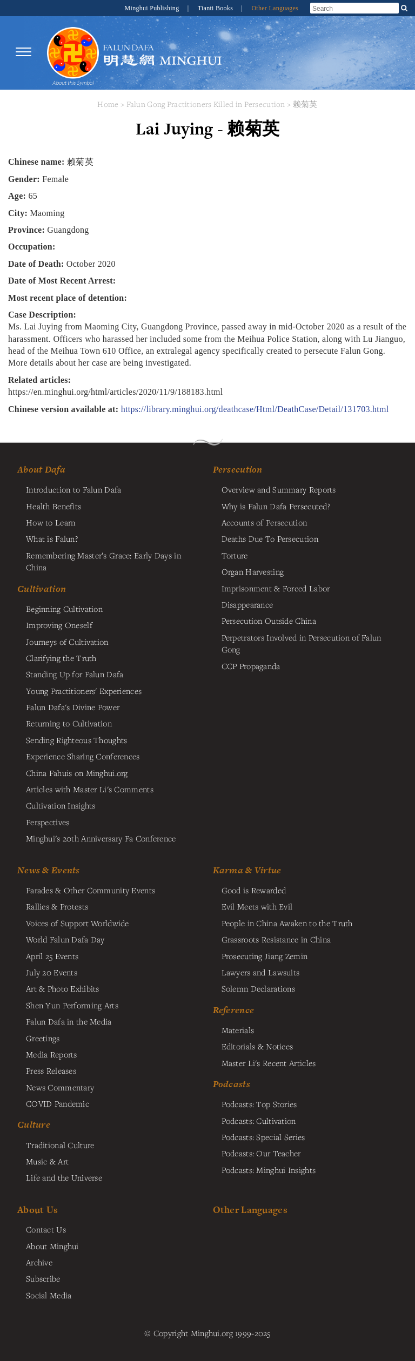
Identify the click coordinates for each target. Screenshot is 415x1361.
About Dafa (41, 469)
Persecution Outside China (269, 620)
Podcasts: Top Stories (259, 1104)
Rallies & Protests (57, 906)
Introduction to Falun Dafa (74, 489)
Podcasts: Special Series (263, 1136)
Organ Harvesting (253, 571)
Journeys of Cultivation (67, 641)
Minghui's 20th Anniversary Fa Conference (101, 838)
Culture (33, 1124)
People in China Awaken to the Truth (287, 923)
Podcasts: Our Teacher (261, 1153)
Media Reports (51, 1054)
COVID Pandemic (57, 1103)
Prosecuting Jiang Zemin (265, 956)
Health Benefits (53, 506)
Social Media (48, 1295)
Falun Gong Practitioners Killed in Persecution (206, 104)
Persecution (238, 469)
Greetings (43, 1038)
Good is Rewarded (254, 890)
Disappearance (247, 604)
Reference (234, 1009)
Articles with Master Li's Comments (89, 789)
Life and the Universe (64, 1177)
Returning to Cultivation (69, 723)
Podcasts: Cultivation (259, 1120)
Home (107, 104)
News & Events (48, 870)
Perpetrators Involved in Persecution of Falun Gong (301, 643)
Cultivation (41, 588)
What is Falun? (52, 538)
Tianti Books (216, 8)
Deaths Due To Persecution (270, 538)
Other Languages (274, 8)
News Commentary (60, 1087)
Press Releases (51, 1070)
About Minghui (52, 1246)
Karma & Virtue (247, 870)
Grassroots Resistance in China (276, 939)
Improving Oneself (59, 624)
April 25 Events (52, 956)
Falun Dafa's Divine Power (72, 707)
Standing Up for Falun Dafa (75, 674)
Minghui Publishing (153, 8)
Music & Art (47, 1161)
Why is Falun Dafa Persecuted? (276, 506)
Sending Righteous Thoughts (77, 740)
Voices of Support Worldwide (77, 923)
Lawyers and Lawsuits (261, 972)
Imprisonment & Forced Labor (276, 588)
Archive (39, 1262)
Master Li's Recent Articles (269, 1062)
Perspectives (47, 822)
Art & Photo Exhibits (62, 988)
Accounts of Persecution (264, 522)
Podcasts (231, 1083)
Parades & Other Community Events (90, 890)
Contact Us (46, 1229)
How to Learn (50, 522)
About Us (37, 1209)
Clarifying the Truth (61, 657)
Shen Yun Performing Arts (72, 1005)
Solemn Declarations (258, 988)
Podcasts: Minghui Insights (269, 1169)
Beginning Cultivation (64, 608)
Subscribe (43, 1278)
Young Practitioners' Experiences (84, 690)
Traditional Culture (60, 1145)
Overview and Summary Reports (279, 489)
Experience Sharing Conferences (83, 756)
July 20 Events (51, 972)
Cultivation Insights (61, 805)
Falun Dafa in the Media (69, 1021)
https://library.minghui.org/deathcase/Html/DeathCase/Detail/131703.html (255, 409)
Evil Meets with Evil (257, 906)
